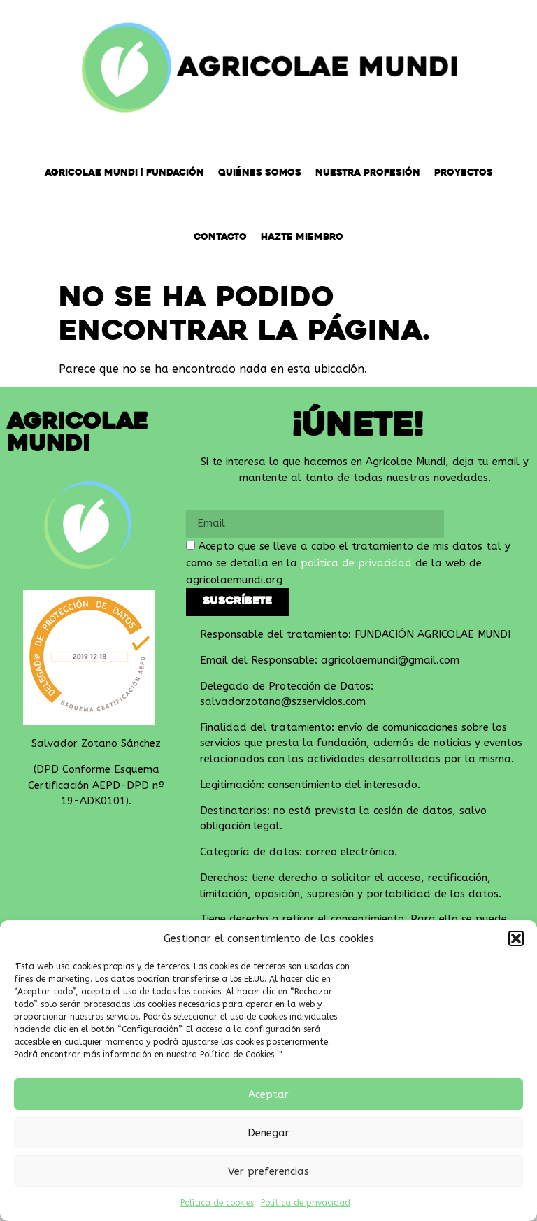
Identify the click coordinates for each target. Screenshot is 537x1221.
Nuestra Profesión (367, 173)
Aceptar (268, 1094)
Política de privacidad (305, 1203)
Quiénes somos (259, 173)
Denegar (268, 1133)
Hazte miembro (302, 237)
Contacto (220, 237)
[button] (516, 938)
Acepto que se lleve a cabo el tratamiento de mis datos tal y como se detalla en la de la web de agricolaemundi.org (348, 563)
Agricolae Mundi (77, 434)
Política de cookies (217, 1203)
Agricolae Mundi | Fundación (124, 173)
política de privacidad (356, 563)
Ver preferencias (268, 1171)
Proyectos (463, 173)
